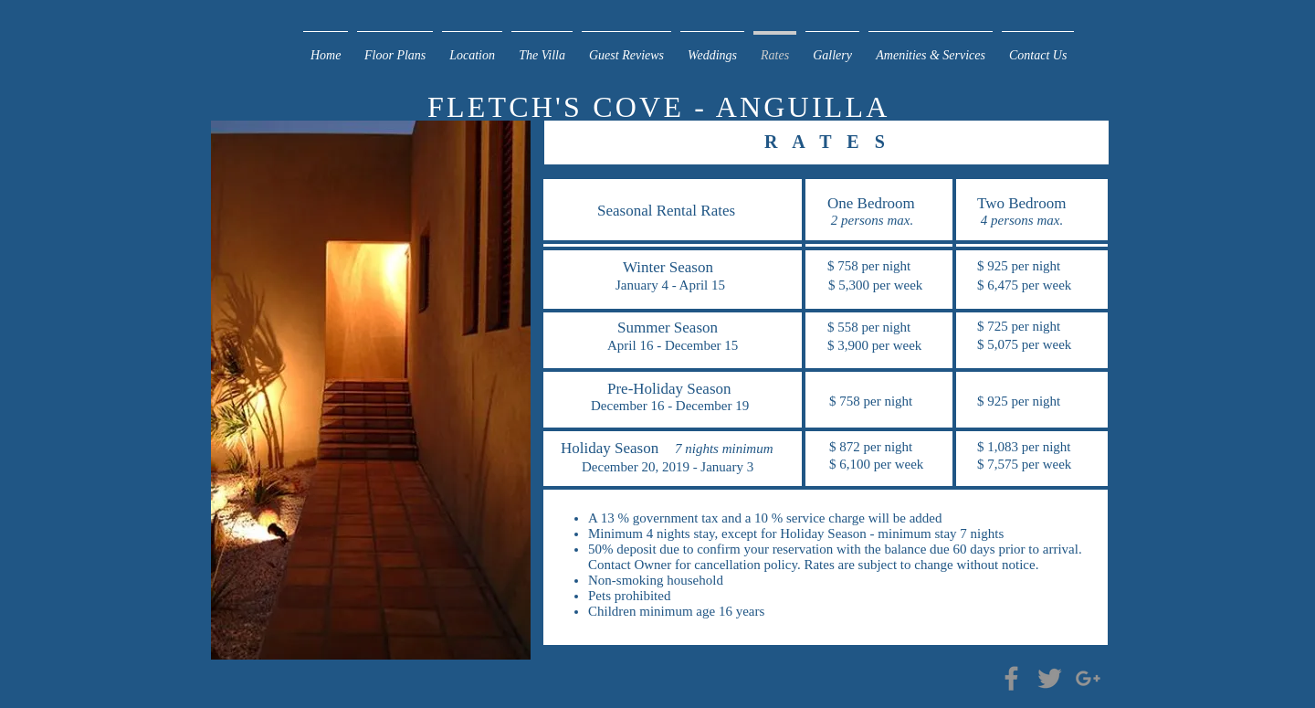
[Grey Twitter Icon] (1050, 678)
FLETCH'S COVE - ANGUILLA (663, 106)
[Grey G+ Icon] (1088, 678)
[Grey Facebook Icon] (1011, 678)
